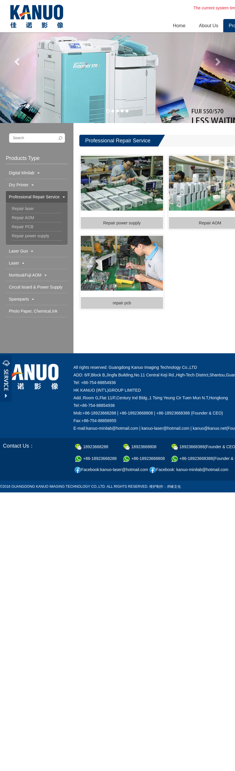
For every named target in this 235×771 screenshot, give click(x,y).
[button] (17, 61)
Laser (16, 263)
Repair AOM (23, 217)
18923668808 (140, 447)
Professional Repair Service (37, 197)
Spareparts (21, 299)
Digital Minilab (24, 172)
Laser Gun (21, 251)
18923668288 (91, 447)
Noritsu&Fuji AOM (28, 275)
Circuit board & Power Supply (35, 289)
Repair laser (23, 208)
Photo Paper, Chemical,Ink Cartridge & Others (32, 313)
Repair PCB (22, 226)
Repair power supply (30, 235)
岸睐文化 (174, 487)
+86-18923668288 (96, 459)
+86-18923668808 (144, 459)
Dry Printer (21, 184)
